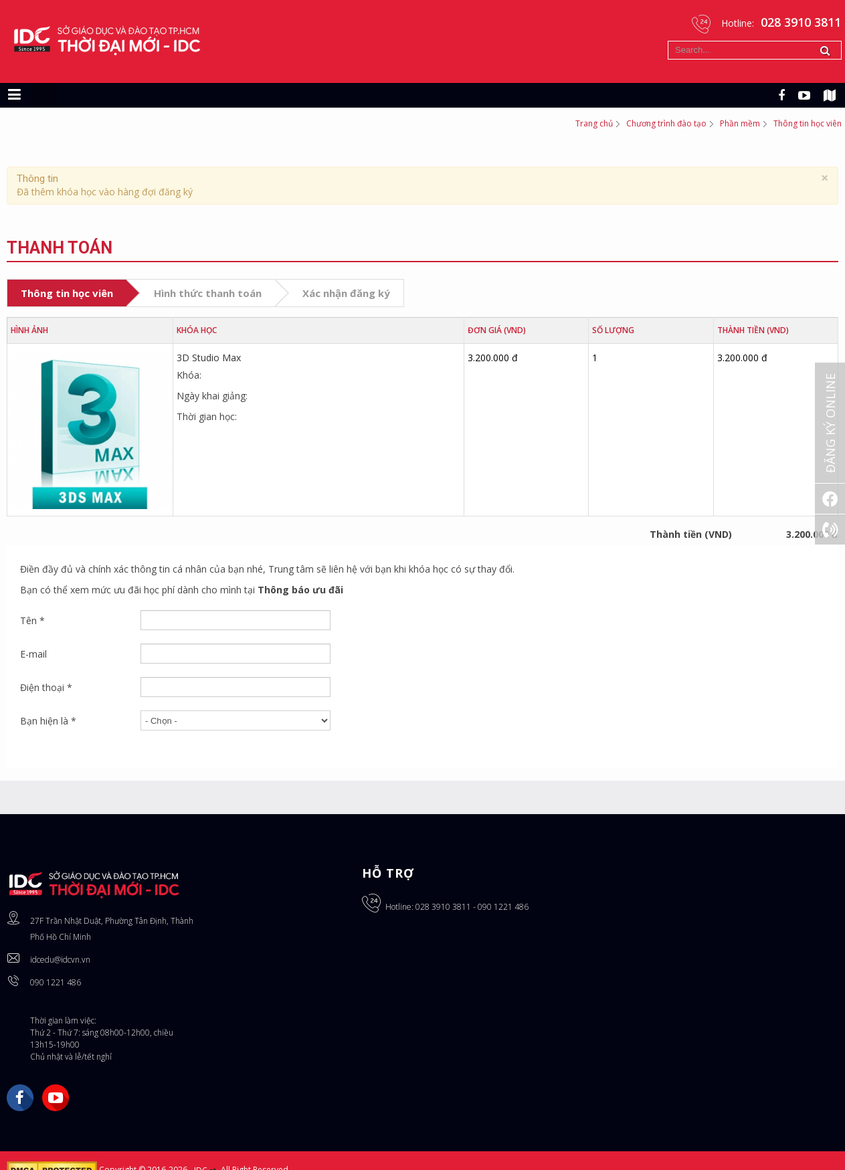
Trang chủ (594, 123)
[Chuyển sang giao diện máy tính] (44, 95)
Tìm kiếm (825, 52)
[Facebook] (830, 499)
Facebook (20, 1097)
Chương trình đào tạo (666, 123)
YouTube (55, 1097)
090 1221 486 (55, 982)
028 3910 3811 (443, 906)
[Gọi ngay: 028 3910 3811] (830, 529)
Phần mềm (740, 123)
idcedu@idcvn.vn (60, 959)
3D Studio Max (209, 357)
